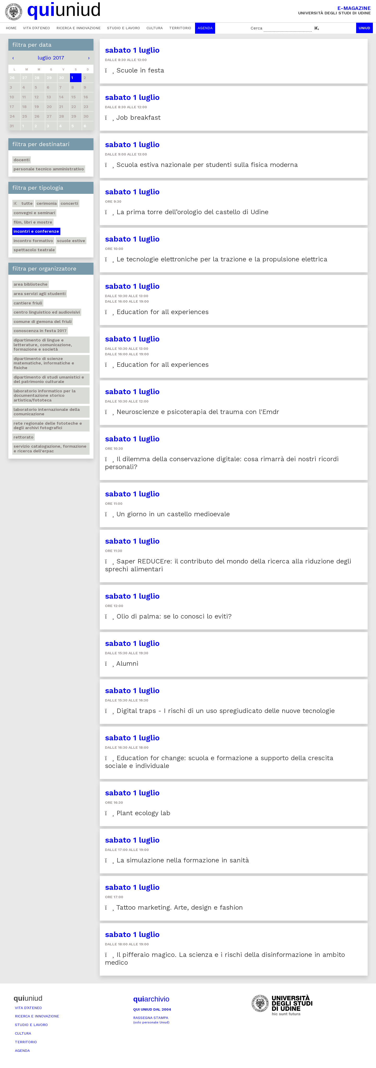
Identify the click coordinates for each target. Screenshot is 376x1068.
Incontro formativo (33, 240)
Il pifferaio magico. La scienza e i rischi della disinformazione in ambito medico (225, 958)
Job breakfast (133, 117)
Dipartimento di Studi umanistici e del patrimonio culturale (49, 379)
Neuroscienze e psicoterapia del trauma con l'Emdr (192, 412)
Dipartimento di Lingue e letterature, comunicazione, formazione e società (43, 345)
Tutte (23, 203)
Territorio (180, 28)
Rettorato (23, 437)
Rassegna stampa (151, 1020)
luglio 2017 (51, 58)
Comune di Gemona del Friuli (43, 321)
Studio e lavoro (123, 28)
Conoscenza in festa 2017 (40, 330)
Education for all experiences (157, 312)
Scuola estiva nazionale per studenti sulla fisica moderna (201, 165)
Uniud (364, 28)
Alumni (121, 663)
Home (11, 28)
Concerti (69, 203)
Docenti (22, 159)
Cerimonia (47, 203)
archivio (151, 999)
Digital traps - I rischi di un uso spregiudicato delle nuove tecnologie (220, 711)
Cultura (154, 28)
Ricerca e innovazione (78, 28)
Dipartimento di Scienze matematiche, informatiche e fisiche (44, 363)
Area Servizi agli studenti (40, 293)
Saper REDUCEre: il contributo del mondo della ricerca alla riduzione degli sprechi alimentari (228, 565)
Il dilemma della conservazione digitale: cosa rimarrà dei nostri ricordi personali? (222, 463)
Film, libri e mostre (33, 222)
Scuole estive (71, 240)
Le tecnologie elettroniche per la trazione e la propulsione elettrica (216, 259)
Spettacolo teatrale (34, 249)
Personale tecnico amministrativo (49, 168)
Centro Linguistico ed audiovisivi (47, 312)
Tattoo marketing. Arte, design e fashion (174, 907)
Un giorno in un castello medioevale (167, 514)
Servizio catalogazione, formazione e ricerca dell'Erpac (50, 448)
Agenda (205, 28)
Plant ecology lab (138, 813)
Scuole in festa (134, 70)
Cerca (256, 28)
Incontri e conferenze (36, 231)
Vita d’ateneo (36, 28)
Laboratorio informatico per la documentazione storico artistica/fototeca (44, 395)
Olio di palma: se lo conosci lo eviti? (168, 616)
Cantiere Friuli (28, 303)
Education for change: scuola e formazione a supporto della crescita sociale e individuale (219, 762)
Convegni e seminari (34, 212)
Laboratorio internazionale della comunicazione (47, 412)
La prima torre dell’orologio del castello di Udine (186, 212)
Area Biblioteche (31, 284)
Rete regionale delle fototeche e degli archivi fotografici (48, 425)
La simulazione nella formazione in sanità (177, 860)
